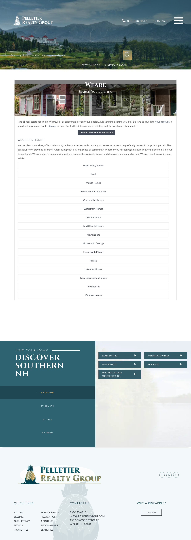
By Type (42, 371)
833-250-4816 (134, 21)
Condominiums (43, 212)
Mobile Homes (147, 195)
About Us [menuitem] (47, 496)
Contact (160, 21)
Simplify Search (118, 64)
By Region (42, 343)
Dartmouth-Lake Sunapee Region (106, 317)
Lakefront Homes (43, 229)
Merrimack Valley (152, 298)
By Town (42, 385)
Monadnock (103, 307)
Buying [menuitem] (18, 487)
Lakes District (104, 298)
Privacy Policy (66, 527)
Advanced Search (88, 64)
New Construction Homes (95, 229)
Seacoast (147, 307)
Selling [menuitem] (19, 492)
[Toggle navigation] (178, 20)
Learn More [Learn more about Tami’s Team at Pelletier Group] (151, 488)
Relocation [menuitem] (48, 492)
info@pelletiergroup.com (87, 491)
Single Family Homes (43, 195)
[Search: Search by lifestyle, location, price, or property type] (67, 55)
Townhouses (148, 229)
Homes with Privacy (95, 221)
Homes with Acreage (43, 221)
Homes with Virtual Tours (43, 203)
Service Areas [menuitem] (50, 487)
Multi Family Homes (95, 212)
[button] (127, 55)
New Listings (147, 212)
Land (95, 195)
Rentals (148, 221)
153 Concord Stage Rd (95, 497)
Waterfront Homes (148, 203)
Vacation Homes (43, 238)
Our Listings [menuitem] (22, 496)
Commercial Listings (95, 203)
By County (43, 357)
